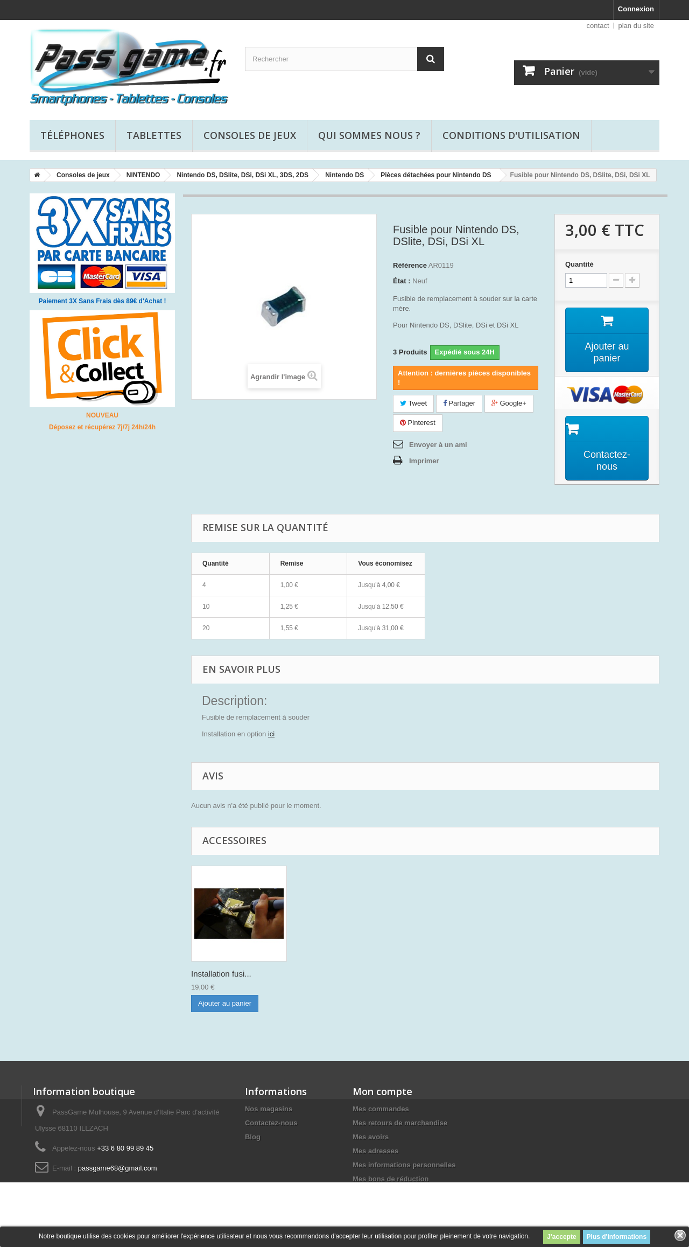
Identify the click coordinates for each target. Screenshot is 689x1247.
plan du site (636, 26)
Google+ (508, 403)
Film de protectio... (224, 973)
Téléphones (72, 135)
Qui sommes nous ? (369, 135)
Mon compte (382, 1091)
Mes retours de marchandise (400, 1123)
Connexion (636, 9)
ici (271, 734)
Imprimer (424, 461)
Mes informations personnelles (404, 1165)
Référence (410, 265)
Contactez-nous (271, 1123)
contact (598, 26)
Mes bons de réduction (391, 1179)
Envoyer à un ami (438, 445)
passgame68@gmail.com (117, 1168)
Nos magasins (268, 1109)
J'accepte (561, 1237)
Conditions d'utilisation (511, 135)
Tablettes (153, 135)
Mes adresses (375, 1151)
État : (402, 281)
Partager (459, 403)
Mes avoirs (371, 1137)
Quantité (579, 264)
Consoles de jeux (249, 135)
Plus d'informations (617, 1237)
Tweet (413, 403)
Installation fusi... (328, 973)
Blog (253, 1137)
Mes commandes (381, 1109)
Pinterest (417, 423)
